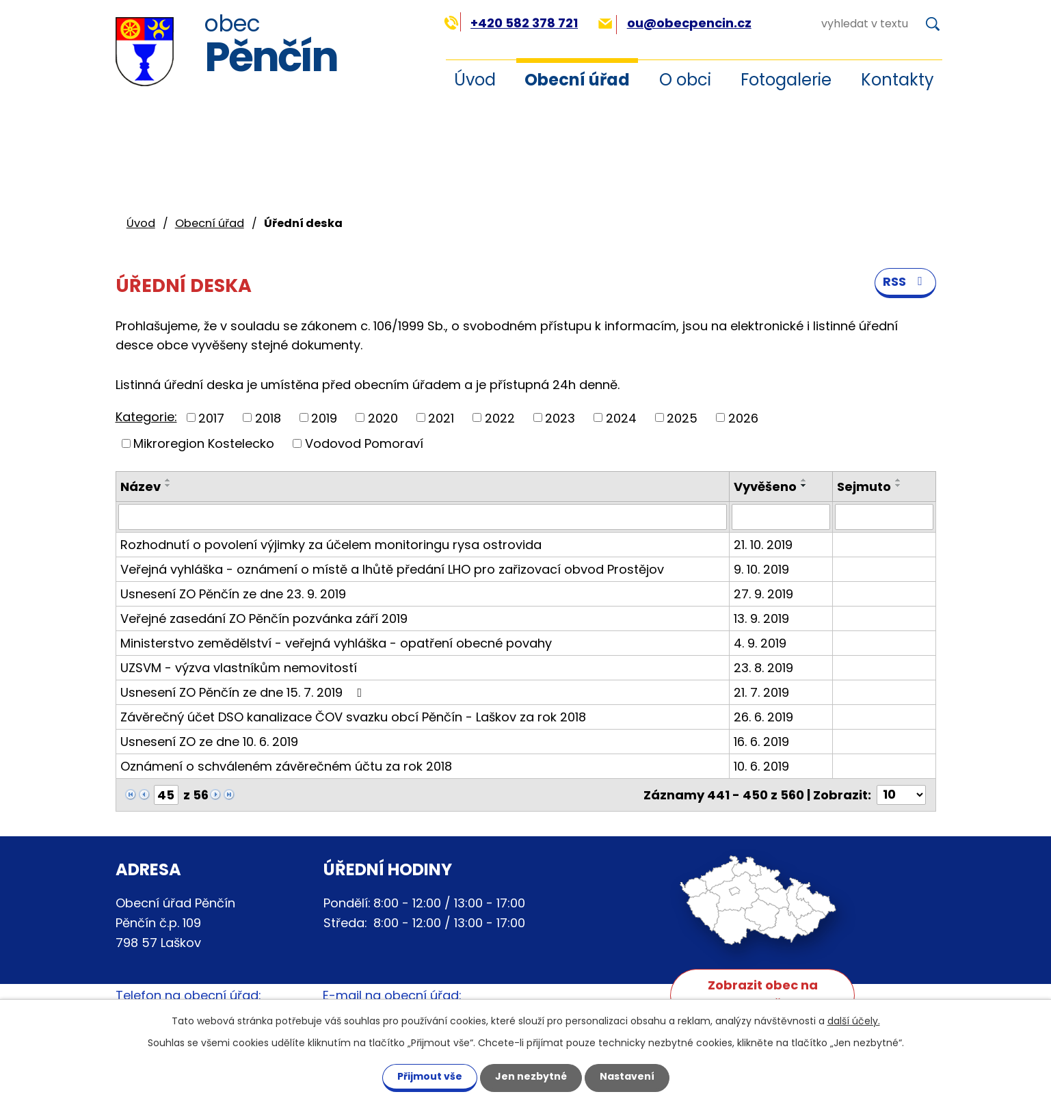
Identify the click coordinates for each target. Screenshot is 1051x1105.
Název (140, 486)
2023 (560, 417)
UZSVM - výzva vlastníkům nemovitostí (238, 667)
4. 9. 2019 (760, 643)
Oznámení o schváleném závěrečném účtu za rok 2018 (286, 766)
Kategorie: (146, 416)
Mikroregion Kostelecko (203, 443)
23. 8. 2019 (763, 667)
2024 (621, 417)
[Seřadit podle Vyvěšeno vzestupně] (804, 480)
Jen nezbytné (531, 1076)
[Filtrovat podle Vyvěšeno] (781, 517)
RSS (905, 281)
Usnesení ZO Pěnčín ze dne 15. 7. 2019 (244, 692)
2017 (211, 417)
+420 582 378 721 (511, 22)
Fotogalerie (786, 79)
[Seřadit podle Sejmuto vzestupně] (898, 480)
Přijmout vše (429, 1076)
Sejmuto (864, 486)
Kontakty (897, 79)
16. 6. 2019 (761, 741)
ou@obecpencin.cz (674, 22)
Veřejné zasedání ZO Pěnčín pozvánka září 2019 (264, 618)
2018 (268, 417)
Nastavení (627, 1076)
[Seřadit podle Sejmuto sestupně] (898, 485)
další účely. (853, 1021)
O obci (685, 79)
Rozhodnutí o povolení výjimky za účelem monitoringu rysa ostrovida (331, 544)
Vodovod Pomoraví (364, 443)
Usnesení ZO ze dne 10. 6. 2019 (209, 741)
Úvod (475, 79)
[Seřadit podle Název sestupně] (168, 485)
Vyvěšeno (765, 486)
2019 (324, 417)
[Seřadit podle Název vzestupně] (168, 480)
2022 (500, 417)
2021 (441, 417)
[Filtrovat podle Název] (422, 517)
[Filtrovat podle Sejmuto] (884, 517)
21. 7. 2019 (761, 692)
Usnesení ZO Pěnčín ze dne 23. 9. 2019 (233, 593)
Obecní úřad (577, 79)
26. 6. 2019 (763, 716)
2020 (383, 417)
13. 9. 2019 (761, 618)
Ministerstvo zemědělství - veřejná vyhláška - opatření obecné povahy (336, 643)
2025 (682, 417)
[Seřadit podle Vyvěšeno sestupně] (804, 485)
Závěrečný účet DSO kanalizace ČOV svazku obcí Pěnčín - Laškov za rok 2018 (353, 716)
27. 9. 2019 (763, 593)
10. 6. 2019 (761, 766)
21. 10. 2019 (763, 544)
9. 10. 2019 (761, 569)
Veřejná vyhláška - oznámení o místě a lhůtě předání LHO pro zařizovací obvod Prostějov (392, 569)
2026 (743, 417)
